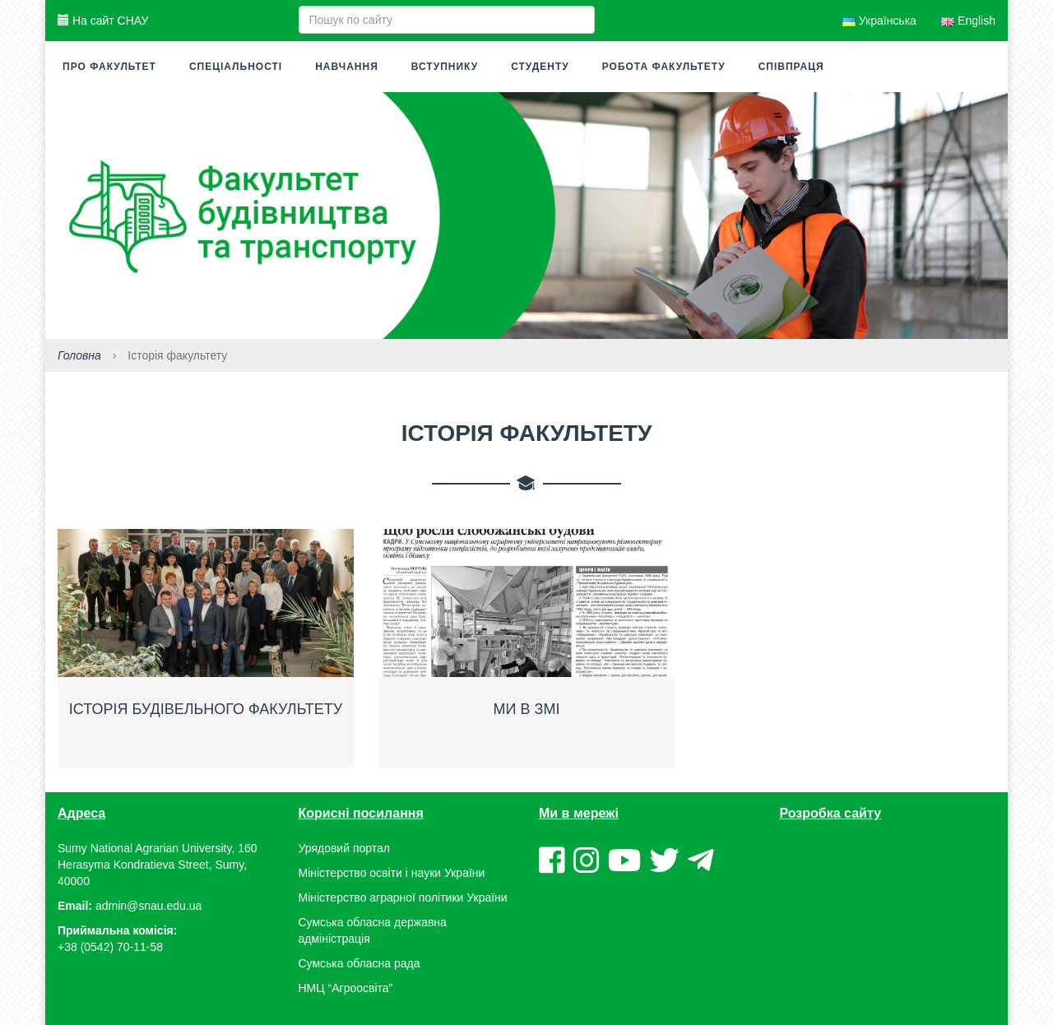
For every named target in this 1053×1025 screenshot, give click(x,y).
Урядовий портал (344, 848)
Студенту (540, 66)
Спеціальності (235, 66)
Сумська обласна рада (359, 963)
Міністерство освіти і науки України (392, 872)
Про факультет (109, 66)
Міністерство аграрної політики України (403, 897)
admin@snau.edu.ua (148, 905)
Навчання (346, 66)
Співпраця (791, 66)
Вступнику (444, 66)
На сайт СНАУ (103, 20)
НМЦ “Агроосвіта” (346, 988)
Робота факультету (664, 66)
